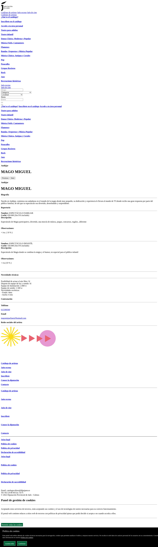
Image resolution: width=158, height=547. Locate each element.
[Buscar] (2, 102)
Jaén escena (22, 12)
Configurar (22, 543)
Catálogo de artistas (9, 12)
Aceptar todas (9, 543)
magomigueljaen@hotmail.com (13, 318)
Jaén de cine (32, 12)
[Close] (2, 104)
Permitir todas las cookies (12, 525)
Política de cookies (27, 537)
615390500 (5, 310)
